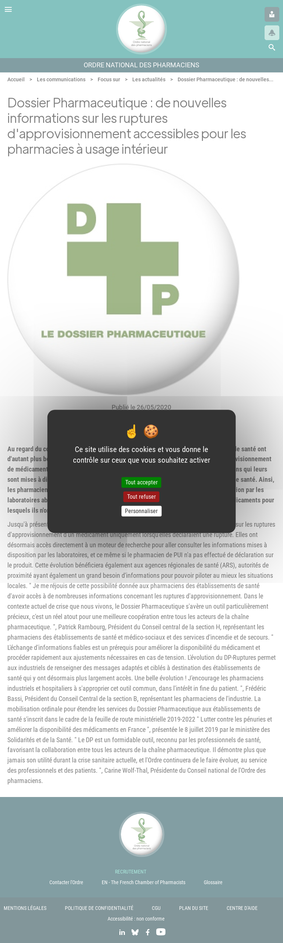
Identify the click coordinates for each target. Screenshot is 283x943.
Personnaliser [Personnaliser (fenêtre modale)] (141, 511)
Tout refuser (141, 496)
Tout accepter (141, 482)
